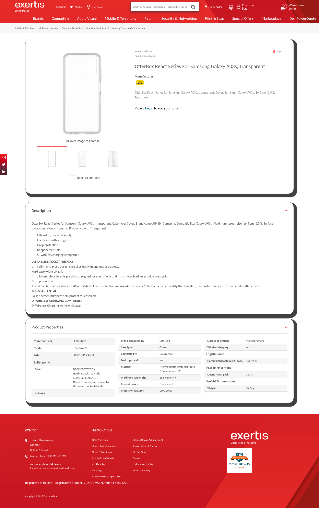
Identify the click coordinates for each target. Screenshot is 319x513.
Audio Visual (73, 20)
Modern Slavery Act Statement (148, 444)
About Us (84, 7)
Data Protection (100, 444)
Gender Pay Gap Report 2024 (106, 481)
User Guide (105, 7)
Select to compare (85, 182)
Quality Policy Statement (104, 450)
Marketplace (255, 21)
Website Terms (140, 456)
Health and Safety (141, 475)
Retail (134, 21)
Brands (24, 21)
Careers (136, 463)
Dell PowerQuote (287, 20)
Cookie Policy (98, 469)
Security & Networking (164, 20)
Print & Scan (199, 20)
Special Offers (227, 20)
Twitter (3, 164)
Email (3, 157)
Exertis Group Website (103, 463)
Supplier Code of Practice (145, 450)
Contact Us (64, 7)
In (3, 171)
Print (279, 56)
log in (149, 112)
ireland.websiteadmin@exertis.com (57, 472)
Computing (46, 21)
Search (193, 7)
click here (54, 469)
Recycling (97, 475)
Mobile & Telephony (106, 20)
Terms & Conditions (102, 456)
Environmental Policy (143, 469)
